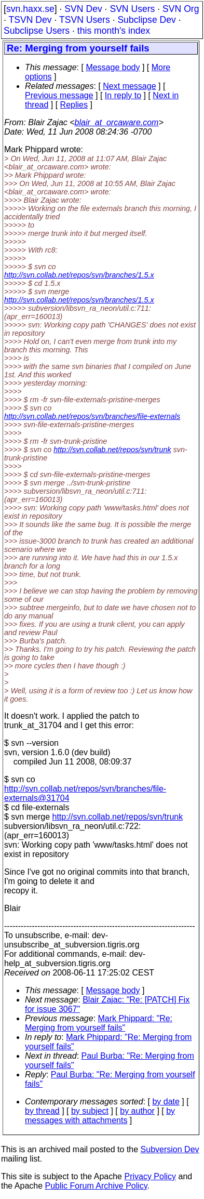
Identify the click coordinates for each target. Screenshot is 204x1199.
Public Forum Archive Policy (96, 1185)
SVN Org (180, 9)
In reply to (123, 95)
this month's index (113, 30)
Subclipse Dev (146, 20)
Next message (129, 86)
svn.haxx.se (30, 9)
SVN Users (132, 9)
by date (165, 1101)
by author (137, 1110)
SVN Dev (83, 9)
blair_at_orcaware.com (117, 122)
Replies (74, 104)
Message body (113, 67)
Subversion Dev (170, 1149)
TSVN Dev (29, 20)
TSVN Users (84, 20)
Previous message (59, 95)
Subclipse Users (37, 30)
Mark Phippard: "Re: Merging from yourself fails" (98, 1023)
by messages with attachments (100, 1115)
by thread (42, 1110)
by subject (89, 1110)
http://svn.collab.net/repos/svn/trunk (112, 449)
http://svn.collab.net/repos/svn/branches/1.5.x (79, 275)
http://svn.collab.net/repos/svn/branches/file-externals (92, 416)
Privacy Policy (150, 1176)
